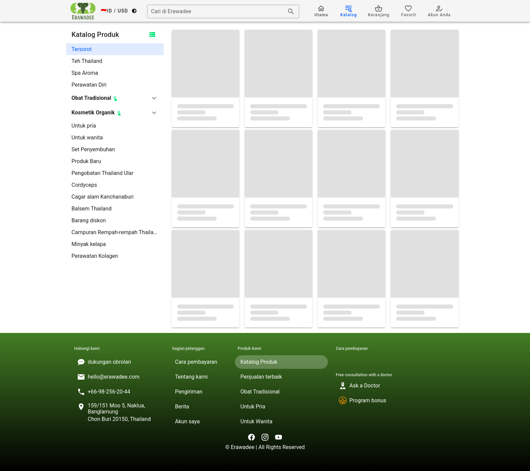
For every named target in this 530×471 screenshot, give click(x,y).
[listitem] (115, 49)
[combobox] (223, 11)
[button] (115, 98)
